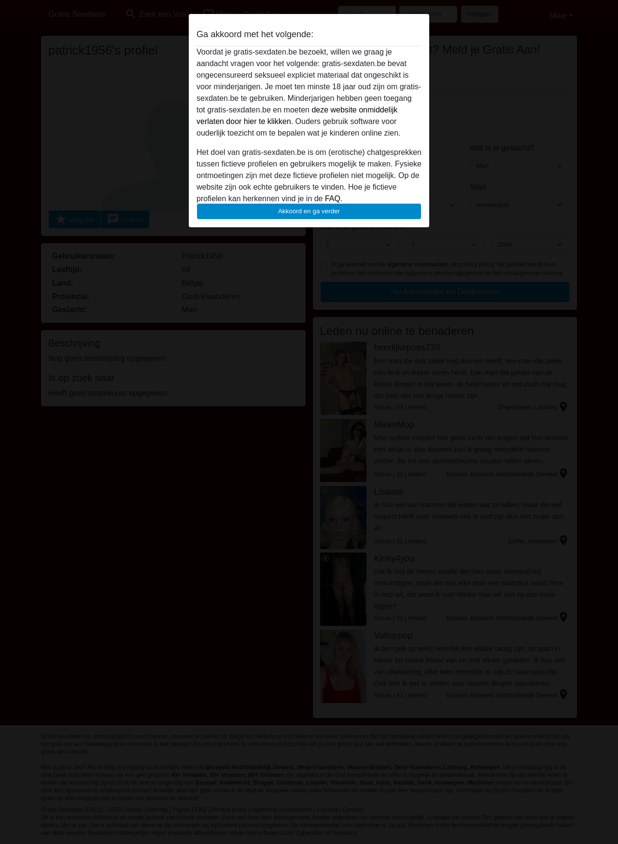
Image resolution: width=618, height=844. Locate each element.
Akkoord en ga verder (309, 211)
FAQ (332, 198)
